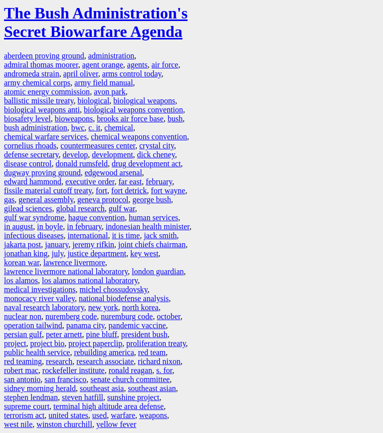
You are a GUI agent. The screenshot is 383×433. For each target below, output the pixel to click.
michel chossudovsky (114, 289)
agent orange (102, 64)
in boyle (50, 226)
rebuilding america (104, 352)
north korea (140, 307)
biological (93, 100)
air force (165, 64)
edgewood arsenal (113, 172)
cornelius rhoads (30, 145)
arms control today (132, 73)
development (112, 154)
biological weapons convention (133, 109)
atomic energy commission (47, 91)
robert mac (21, 370)
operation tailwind (33, 325)
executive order (89, 181)
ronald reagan (131, 370)
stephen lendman (31, 397)
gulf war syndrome (34, 217)
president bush (144, 334)
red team (152, 352)
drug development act (146, 163)
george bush (152, 199)
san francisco (65, 379)
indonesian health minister (148, 226)
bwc (78, 127)
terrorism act (24, 415)
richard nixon (159, 361)
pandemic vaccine (137, 325)
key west (144, 253)
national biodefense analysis (124, 298)
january (56, 244)
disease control (28, 163)
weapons (153, 415)
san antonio (22, 379)
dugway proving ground (42, 172)
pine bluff (101, 334)
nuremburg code (127, 316)
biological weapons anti (42, 109)
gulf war (122, 208)
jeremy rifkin (93, 244)
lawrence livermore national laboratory (66, 271)
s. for (164, 370)
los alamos (21, 280)
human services (153, 217)
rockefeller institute (73, 370)
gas (9, 199)
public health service (37, 352)
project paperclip (95, 343)
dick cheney (156, 154)
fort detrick (129, 190)
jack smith (160, 235)
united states (68, 415)
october (168, 316)
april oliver (80, 73)
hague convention (96, 217)
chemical (118, 127)
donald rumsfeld (82, 163)
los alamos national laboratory (90, 280)
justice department (96, 253)
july (58, 253)
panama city (85, 325)
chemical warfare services (45, 136)
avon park (110, 91)
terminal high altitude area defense (108, 406)
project (15, 343)
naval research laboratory (44, 307)
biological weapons (144, 100)
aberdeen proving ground (44, 55)
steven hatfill (82, 397)
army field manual (103, 82)
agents (137, 64)
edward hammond (32, 181)
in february (84, 226)
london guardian (158, 271)
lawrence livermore (74, 262)
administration (111, 55)
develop (75, 154)
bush (175, 118)
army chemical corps (37, 82)
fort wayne (168, 190)
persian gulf (23, 334)
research (59, 361)
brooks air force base (130, 118)
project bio (47, 343)
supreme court (26, 406)
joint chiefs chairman (152, 244)
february (159, 181)
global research (80, 208)
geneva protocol (103, 199)
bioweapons (74, 118)
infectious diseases (34, 235)
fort (101, 190)
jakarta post (22, 244)
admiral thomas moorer (41, 64)
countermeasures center (97, 145)
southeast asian (152, 388)
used (99, 415)
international (88, 235)
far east (130, 181)
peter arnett (64, 334)
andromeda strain (31, 73)
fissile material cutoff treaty (48, 190)
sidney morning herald (40, 388)
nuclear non (22, 316)
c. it (94, 127)
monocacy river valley (39, 298)
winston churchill (64, 424)
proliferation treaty (156, 343)
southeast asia (102, 388)
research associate (105, 361)
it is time (126, 235)
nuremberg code (71, 316)
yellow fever (116, 424)
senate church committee (130, 379)
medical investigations (40, 289)
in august (18, 226)
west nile (18, 424)
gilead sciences (28, 208)
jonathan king (26, 253)
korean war (21, 262)
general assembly (45, 199)
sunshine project (133, 397)
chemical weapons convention (139, 136)
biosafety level (27, 118)
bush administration (35, 127)
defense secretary (31, 154)
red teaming (23, 361)
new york (103, 307)
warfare (123, 415)
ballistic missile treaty (38, 100)
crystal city (156, 145)
